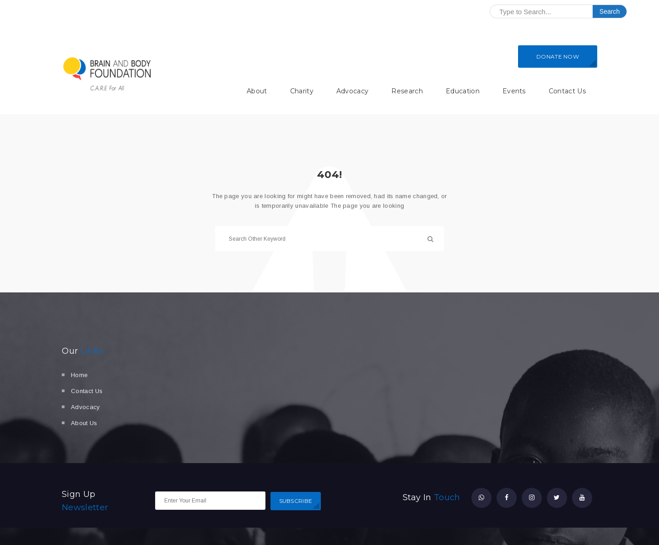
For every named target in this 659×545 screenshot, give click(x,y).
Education (463, 91)
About (257, 91)
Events (514, 91)
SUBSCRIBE (296, 500)
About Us (84, 423)
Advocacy (352, 91)
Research (407, 91)
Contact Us (567, 91)
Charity (301, 91)
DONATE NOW (557, 56)
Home (79, 375)
